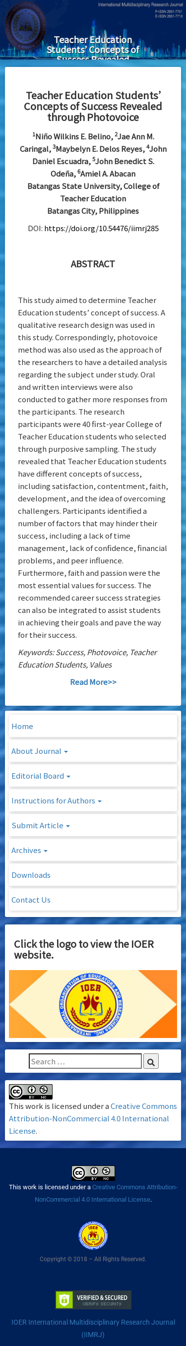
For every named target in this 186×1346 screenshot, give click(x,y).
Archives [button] (29, 850)
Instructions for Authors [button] (56, 800)
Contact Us (31, 899)
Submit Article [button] (40, 825)
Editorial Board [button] (40, 775)
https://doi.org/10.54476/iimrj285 (101, 228)
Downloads (31, 874)
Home (22, 726)
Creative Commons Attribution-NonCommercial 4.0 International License (93, 1118)
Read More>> (93, 681)
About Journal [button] (39, 750)
